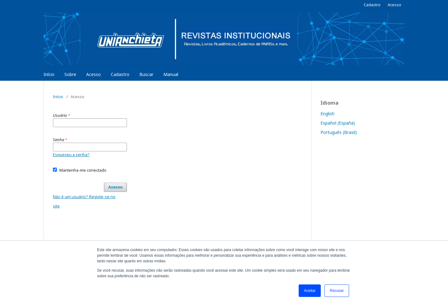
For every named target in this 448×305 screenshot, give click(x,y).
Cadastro (120, 74)
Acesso (93, 74)
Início (49, 74)
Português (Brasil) (338, 132)
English (327, 114)
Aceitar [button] (309, 290)
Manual (170, 74)
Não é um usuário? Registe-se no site (84, 201)
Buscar (146, 74)
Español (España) (337, 123)
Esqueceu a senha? (71, 154)
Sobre (70, 74)
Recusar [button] (337, 290)
